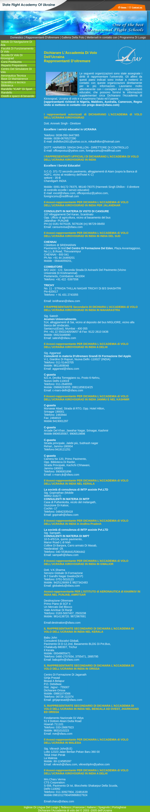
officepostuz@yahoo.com (68, 150)
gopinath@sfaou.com (65, 514)
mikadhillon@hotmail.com (104, 141)
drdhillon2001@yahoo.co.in (70, 141)
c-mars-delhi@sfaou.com (67, 390)
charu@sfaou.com (63, 801)
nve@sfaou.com (62, 733)
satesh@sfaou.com (64, 338)
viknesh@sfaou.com (64, 764)
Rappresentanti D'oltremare (42, 37)
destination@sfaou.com (66, 622)
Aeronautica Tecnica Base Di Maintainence (14, 77)
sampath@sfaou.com (65, 554)
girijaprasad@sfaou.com (67, 699)
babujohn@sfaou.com (65, 659)
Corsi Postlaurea (11, 61)
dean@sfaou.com (107, 104)
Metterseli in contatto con (102, 37)
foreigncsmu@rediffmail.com (103, 150)
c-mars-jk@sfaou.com (65, 474)
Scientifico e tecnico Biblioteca (13, 84)
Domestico (16, 37)
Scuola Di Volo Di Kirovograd (11, 57)
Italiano (91, 807)
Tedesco (66, 807)
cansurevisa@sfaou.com (67, 227)
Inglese (28, 807)
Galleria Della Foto (73, 37)
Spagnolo (104, 807)
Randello (6, 92)
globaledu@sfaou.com (66, 585)
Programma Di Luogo (133, 37)
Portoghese (119, 807)
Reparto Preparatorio (13, 65)
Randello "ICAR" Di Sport (16, 89)
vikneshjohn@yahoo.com (94, 764)
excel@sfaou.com (64, 193)
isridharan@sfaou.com (66, 301)
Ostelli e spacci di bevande (17, 96)
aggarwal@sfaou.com (65, 368)
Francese (79, 807)
